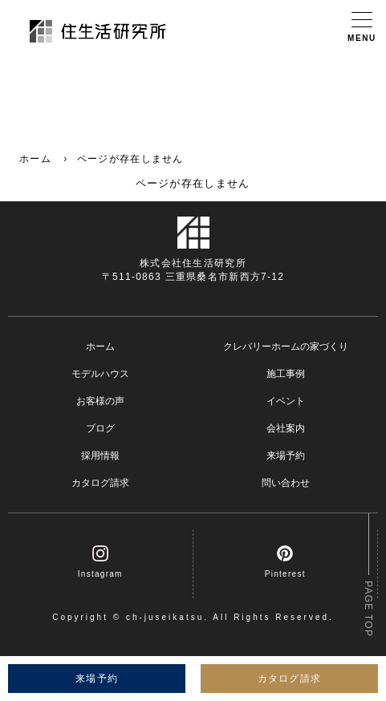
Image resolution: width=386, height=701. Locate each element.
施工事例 (285, 373)
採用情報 (100, 455)
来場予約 (285, 455)
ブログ (100, 428)
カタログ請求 (100, 482)
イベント (285, 401)
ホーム (35, 158)
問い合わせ (286, 482)
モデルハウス (100, 373)
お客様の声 (100, 401)
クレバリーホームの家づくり (285, 346)
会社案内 (285, 428)
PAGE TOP (368, 609)
